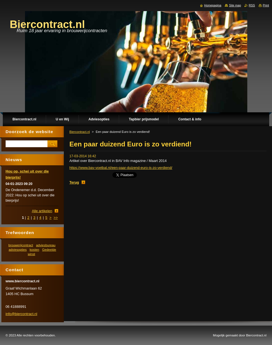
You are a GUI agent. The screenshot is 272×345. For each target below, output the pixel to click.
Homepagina (212, 5)
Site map (235, 5)
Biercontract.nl (79, 131)
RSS (252, 5)
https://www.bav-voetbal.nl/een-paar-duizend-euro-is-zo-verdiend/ (120, 168)
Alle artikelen (42, 211)
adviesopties (18, 249)
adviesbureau (46, 245)
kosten (34, 249)
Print (266, 5)
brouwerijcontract (20, 245)
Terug (74, 182)
